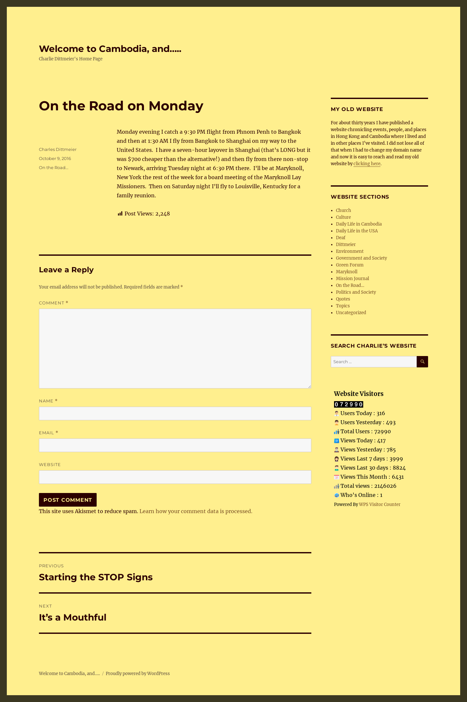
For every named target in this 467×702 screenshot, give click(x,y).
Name (48, 401)
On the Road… (350, 285)
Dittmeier (346, 244)
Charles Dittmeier (58, 149)
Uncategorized (351, 312)
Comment (53, 303)
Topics (343, 306)
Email (48, 433)
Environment (350, 251)
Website (50, 464)
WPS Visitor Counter (380, 504)
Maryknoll (346, 272)
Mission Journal (352, 278)
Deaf (340, 237)
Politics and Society (356, 292)
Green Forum (350, 265)
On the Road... (53, 167)
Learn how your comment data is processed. (195, 511)
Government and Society (361, 258)
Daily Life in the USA (357, 231)
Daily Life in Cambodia (359, 224)
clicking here (366, 163)
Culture (343, 217)
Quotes (343, 299)
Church (343, 210)
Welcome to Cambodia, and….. (110, 48)
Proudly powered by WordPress (138, 673)
